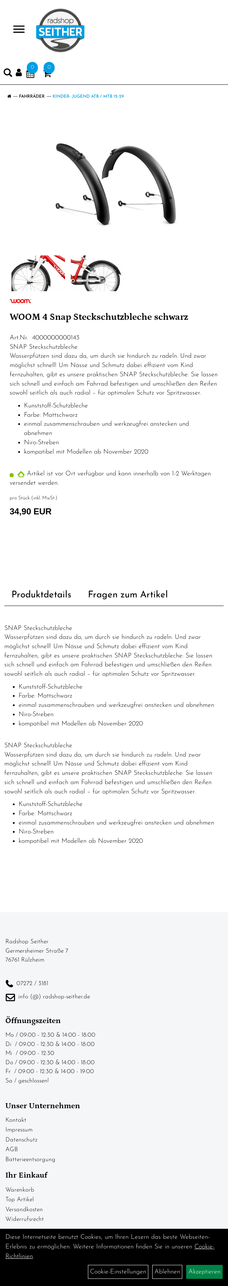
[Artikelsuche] (8, 74)
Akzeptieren (204, 1271)
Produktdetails (41, 595)
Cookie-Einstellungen (118, 1271)
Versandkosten (24, 1210)
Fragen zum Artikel (128, 595)
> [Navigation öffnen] (16, 29)
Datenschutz (21, 1140)
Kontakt (15, 1120)
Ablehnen (167, 1271)
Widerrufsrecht (24, 1219)
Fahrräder (32, 96)
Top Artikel (19, 1200)
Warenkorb (19, 1190)
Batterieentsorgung (30, 1160)
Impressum (19, 1130)
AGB (11, 1149)
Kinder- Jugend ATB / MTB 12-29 (88, 96)
